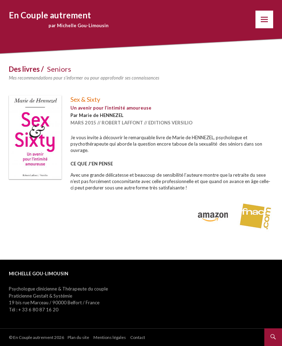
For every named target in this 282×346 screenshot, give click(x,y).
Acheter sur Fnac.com (255, 215)
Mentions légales (109, 337)
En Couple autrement (50, 15)
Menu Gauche (264, 19)
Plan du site (78, 337)
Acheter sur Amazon (213, 215)
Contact (137, 337)
